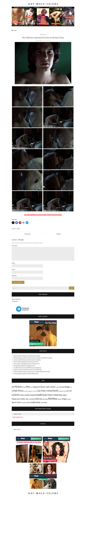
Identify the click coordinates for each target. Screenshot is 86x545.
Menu (14, 30)
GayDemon (15, 301)
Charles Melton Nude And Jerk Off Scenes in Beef (26, 356)
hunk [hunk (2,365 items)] (55, 390)
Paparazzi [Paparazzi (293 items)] (16, 399)
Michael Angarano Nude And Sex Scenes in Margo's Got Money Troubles (32, 358)
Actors (14, 228)
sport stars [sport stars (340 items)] (16, 402)
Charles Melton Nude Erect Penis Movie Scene (25, 373)
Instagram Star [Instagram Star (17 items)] (62, 391)
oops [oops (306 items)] (65, 395)
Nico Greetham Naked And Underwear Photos (25, 361)
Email (13, 269)
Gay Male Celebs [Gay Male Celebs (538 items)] (44, 390)
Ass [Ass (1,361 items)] (28, 386)
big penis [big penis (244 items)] (36, 387)
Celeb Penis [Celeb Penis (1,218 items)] (17, 390)
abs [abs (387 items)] (13, 387)
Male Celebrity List (18, 417)
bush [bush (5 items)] (71, 387)
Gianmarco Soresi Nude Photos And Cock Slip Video (27, 369)
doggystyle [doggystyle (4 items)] (30, 391)
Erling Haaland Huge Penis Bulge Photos (24, 365)
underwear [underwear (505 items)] (36, 402)
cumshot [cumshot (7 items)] (26, 391)
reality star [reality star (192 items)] (24, 399)
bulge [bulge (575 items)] (67, 386)
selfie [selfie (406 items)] (37, 399)
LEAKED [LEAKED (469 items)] (16, 395)
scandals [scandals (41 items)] (31, 399)
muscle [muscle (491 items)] (33, 395)
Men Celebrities (16, 299)
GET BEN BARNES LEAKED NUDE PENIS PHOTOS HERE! (43, 214)
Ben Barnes (43, 34)
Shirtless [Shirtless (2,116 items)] (52, 398)
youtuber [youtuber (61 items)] (44, 402)
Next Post (59, 234)
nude (18, 228)
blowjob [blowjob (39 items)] (61, 387)
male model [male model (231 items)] (24, 395)
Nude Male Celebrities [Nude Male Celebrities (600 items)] (52, 395)
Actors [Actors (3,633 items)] (18, 386)
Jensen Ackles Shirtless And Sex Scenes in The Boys (27, 360)
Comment (15, 245)
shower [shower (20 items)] (59, 399)
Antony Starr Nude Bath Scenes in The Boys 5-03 (26, 363)
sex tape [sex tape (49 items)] (45, 399)
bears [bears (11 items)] (31, 387)
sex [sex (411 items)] (40, 399)
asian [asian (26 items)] (24, 387)
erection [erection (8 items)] (35, 391)
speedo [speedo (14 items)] (69, 399)
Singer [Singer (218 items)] (64, 399)
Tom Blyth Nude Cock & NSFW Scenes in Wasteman (27, 367)
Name (13, 263)
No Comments (46, 40)
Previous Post (27, 234)
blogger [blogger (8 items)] (57, 387)
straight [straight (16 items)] (23, 402)
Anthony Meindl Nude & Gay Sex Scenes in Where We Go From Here (31, 371)
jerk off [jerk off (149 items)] (69, 391)
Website (14, 275)
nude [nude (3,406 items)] (39, 394)
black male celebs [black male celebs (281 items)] (48, 387)
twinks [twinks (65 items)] (28, 402)
